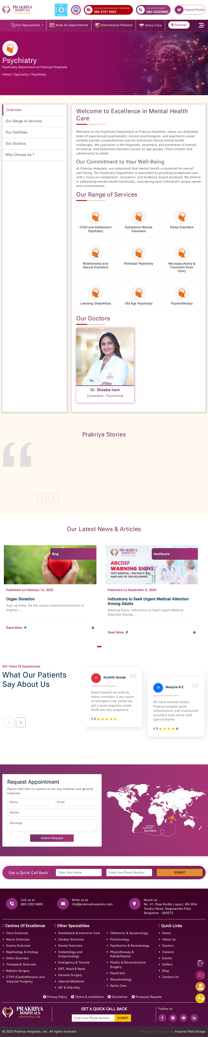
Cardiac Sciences (71, 939)
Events (167, 958)
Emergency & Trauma (74, 962)
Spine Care (118, 985)
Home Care (150, 25)
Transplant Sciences (21, 964)
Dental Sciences (70, 945)
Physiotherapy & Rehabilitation (122, 954)
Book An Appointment (69, 25)
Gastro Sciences (18, 945)
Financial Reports (147, 997)
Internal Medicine (71, 981)
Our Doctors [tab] (15, 143)
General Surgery (70, 975)
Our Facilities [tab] (16, 132)
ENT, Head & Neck (71, 969)
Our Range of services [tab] (23, 121)
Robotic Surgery (18, 971)
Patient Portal (190, 10)
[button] (99, 646)
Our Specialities (26, 25)
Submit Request (52, 838)
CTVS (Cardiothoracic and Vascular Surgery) (25, 979)
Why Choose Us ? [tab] (19, 154)
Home (6, 74)
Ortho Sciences (17, 958)
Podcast (178, 25)
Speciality (21, 74)
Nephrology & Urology (22, 952)
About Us (169, 939)
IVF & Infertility (69, 987)
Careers (168, 952)
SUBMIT (179, 872)
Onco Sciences (17, 933)
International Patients (113, 25)
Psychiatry (38, 74)
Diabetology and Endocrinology (70, 954)
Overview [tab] (14, 110)
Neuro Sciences (17, 939)
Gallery (167, 964)
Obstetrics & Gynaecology (129, 933)
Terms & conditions (87, 997)
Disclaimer (118, 997)
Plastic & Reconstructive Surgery (128, 965)
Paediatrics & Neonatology (129, 945)
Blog (165, 971)
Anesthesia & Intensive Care (79, 933)
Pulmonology (119, 939)
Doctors (168, 945)
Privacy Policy (55, 997)
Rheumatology (121, 979)
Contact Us (170, 977)
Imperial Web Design (190, 1031)
